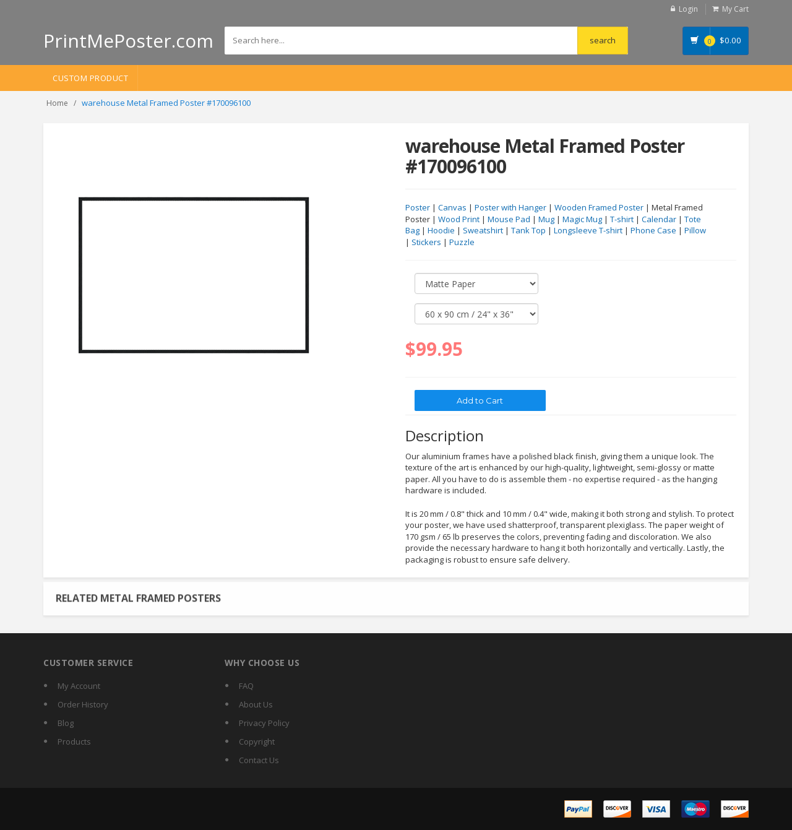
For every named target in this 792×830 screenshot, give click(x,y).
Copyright (257, 741)
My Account (79, 685)
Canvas (452, 208)
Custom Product (90, 78)
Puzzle (462, 242)
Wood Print (459, 219)
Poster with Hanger (510, 208)
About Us (256, 704)
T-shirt (622, 219)
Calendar (659, 219)
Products (74, 741)
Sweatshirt (483, 230)
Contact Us (259, 760)
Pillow (695, 230)
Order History (83, 704)
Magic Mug (582, 219)
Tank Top (528, 230)
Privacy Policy (264, 722)
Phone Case (653, 230)
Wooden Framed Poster (599, 208)
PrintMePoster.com (128, 40)
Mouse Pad (509, 219)
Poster (417, 208)
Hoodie (441, 230)
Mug (546, 219)
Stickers (426, 242)
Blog (66, 722)
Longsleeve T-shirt (588, 230)
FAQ (246, 685)
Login (688, 9)
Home (57, 103)
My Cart (735, 9)
